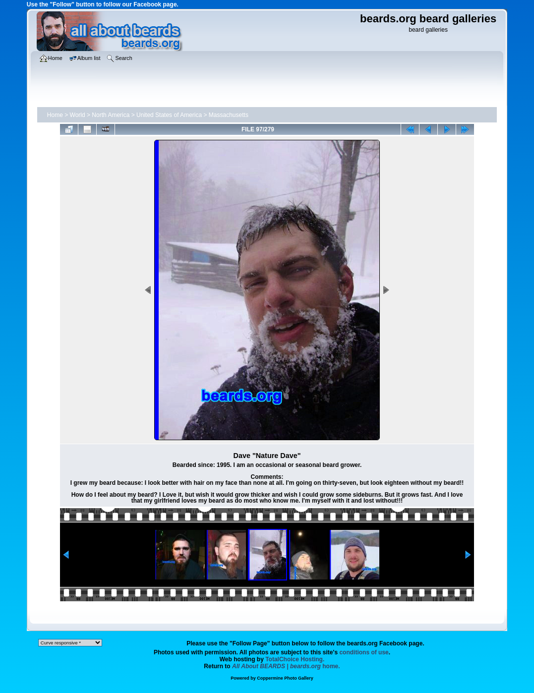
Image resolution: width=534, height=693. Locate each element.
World (77, 115)
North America (110, 115)
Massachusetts (228, 115)
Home (55, 115)
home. (286, 666)
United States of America (169, 115)
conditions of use (363, 652)
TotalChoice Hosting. (294, 659)
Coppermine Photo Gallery (285, 678)
